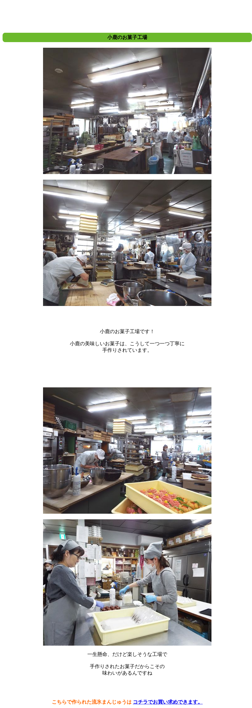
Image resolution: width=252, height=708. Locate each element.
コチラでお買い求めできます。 (168, 702)
